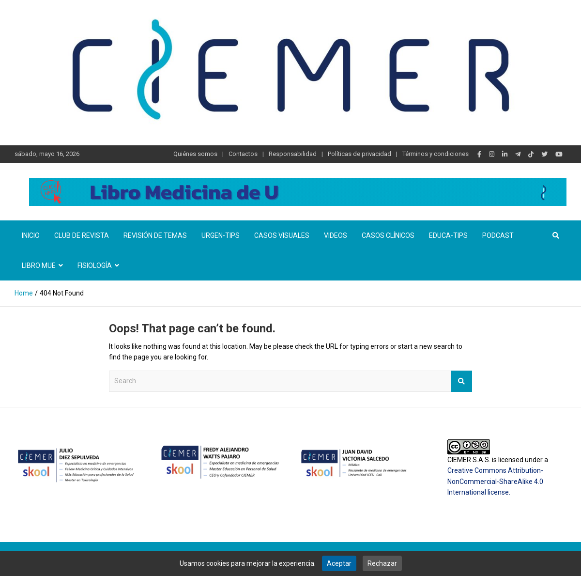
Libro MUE (39, 265)
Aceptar (339, 563)
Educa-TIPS (448, 235)
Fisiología (94, 265)
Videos (335, 235)
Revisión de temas (155, 235)
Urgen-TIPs (220, 235)
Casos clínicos (388, 235)
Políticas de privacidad (359, 153)
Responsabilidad (293, 153)
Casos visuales (281, 235)
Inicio (31, 235)
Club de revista (81, 235)
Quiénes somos (195, 153)
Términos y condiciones (435, 153)
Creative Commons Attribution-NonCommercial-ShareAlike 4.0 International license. (495, 481)
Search (461, 381)
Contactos (243, 153)
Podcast (498, 235)
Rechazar (382, 563)
